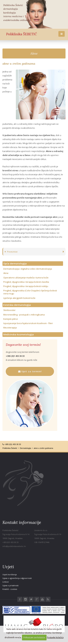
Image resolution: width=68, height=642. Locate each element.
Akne (34, 53)
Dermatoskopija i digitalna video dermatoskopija (27, 268)
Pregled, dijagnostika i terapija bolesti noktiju (25, 286)
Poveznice (11, 251)
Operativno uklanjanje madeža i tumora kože (25, 277)
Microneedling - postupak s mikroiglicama (24, 314)
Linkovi (5, 582)
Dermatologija (25, 448)
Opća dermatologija (15, 263)
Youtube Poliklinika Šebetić (42, 599)
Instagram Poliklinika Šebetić (25, 599)
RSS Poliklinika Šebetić (47, 599)
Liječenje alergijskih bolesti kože (19, 297)
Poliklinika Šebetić (9, 448)
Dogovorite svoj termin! (23, 345)
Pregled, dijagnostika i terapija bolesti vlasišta (26, 281)
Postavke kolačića (55, 637)
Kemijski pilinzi (10, 318)
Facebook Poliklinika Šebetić (19, 599)
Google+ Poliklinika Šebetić (36, 599)
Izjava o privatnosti (10, 585)
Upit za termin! (30, 371)
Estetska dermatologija (17, 304)
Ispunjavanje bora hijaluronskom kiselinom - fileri (28, 323)
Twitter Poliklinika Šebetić (31, 599)
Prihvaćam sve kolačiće (34, 637)
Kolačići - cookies (9, 589)
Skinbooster (9, 310)
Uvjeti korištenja (9, 574)
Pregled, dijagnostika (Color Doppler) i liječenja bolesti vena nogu (30, 292)
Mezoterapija (10, 327)
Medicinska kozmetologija (18, 334)
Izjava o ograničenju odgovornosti (17, 578)
